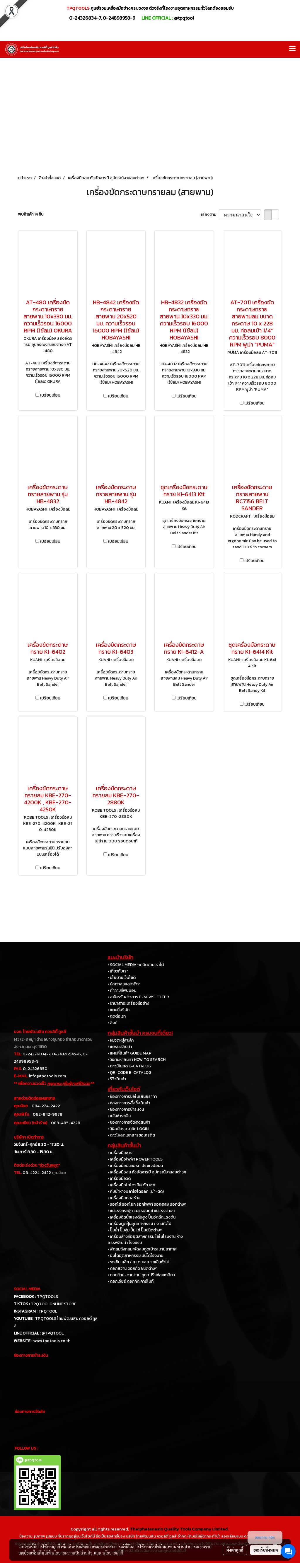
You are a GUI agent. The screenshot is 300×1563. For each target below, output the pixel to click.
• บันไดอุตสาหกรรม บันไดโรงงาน (135, 1256)
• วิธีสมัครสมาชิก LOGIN (128, 1129)
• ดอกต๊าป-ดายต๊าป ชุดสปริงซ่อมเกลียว (141, 1275)
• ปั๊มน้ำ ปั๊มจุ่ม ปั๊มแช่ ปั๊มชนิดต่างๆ (135, 1230)
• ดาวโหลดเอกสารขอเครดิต (131, 1135)
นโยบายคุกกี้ (113, 1552)
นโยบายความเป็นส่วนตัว (72, 1552)
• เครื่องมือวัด (119, 1178)
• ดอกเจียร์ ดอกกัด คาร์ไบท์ (131, 1281)
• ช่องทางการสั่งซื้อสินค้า (129, 1103)
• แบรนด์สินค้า (120, 1047)
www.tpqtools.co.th (51, 1341)
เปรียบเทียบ (50, 395)
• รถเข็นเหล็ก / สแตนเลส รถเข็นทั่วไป (138, 1262)
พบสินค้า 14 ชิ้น (30, 214)
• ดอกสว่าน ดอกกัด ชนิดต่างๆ (132, 1268)
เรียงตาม (210, 214)
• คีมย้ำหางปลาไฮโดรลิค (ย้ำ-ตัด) (136, 1191)
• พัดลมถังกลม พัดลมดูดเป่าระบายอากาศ (142, 1249)
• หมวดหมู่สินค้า (121, 1040)
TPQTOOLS (47, 1297)
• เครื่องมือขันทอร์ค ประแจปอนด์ (135, 1166)
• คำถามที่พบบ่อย (122, 990)
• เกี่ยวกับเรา (118, 971)
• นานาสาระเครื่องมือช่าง (128, 1003)
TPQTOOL (47, 1311)
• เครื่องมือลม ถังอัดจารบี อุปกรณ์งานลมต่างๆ (147, 1172)
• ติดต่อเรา (117, 1016)
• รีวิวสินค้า (117, 1079)
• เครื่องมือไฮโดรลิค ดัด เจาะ (132, 1185)
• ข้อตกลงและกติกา (124, 984)
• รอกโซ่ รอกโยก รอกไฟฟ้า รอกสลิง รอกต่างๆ (147, 1204)
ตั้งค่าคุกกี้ (234, 1549)
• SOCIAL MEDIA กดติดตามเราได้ (136, 965)
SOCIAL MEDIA (27, 1289)
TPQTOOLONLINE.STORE (53, 1304)
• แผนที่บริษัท (118, 1010)
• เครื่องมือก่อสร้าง (124, 1198)
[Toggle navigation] (292, 49)
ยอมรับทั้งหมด (265, 1549)
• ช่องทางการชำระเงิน (126, 1109)
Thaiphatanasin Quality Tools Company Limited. (179, 1529)
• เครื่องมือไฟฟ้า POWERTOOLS (135, 1159)
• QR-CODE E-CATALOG (129, 1072)
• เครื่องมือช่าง (120, 1153)
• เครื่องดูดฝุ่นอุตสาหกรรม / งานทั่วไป (139, 1224)
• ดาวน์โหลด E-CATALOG (129, 1066)
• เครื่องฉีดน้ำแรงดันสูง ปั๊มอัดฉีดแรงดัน (141, 1217)
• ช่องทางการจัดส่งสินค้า (129, 1122)
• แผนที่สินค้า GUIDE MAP (129, 1053)
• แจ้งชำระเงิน (119, 1116)
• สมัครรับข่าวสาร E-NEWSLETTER (138, 997)
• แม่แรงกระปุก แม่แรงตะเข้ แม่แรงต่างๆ (141, 1211)
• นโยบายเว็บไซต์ (122, 978)
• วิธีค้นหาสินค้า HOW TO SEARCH (137, 1060)
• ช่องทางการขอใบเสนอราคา (132, 1096)
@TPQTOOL (53, 1333)
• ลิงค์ (112, 1023)
